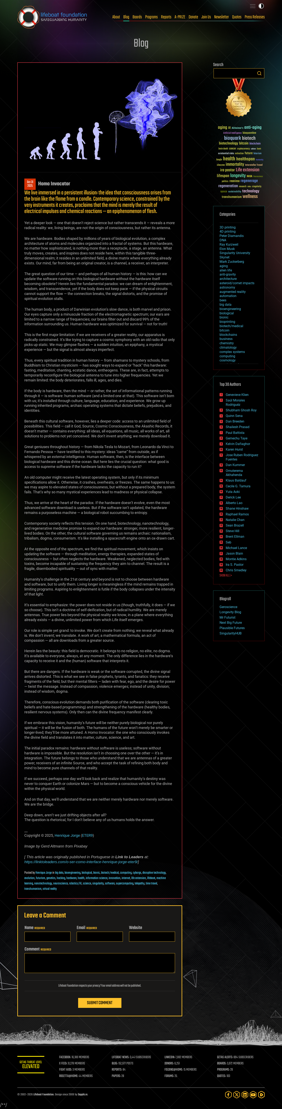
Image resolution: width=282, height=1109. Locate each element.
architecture (228, 279)
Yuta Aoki (233, 492)
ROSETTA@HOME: (70, 1076)
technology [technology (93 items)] (250, 191)
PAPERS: (117, 1076)
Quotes (236, 17)
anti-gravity (228, 274)
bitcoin (224, 330)
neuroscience (60, 883)
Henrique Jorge (67, 835)
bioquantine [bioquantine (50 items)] (249, 133)
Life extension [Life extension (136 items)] (247, 170)
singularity (98, 883)
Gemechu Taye (236, 438)
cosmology (228, 360)
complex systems (232, 352)
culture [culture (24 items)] (253, 149)
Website (135, 927)
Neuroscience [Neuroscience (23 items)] (258, 177)
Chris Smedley (236, 570)
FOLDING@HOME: (175, 1069)
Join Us (206, 17)
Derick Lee (233, 497)
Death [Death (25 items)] (259, 149)
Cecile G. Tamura (238, 486)
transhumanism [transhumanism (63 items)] (232, 197)
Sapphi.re (82, 1094)
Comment (38, 949)
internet (126, 878)
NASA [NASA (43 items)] (249, 176)
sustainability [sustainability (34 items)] (234, 192)
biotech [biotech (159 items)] (249, 138)
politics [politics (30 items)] (225, 181)
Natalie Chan (235, 520)
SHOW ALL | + (226, 575)
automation (228, 296)
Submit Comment (99, 1002)
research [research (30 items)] (242, 186)
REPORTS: (118, 1069)
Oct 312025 (30, 184)
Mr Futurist (227, 617)
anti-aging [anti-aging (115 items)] (253, 127)
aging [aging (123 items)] (222, 127)
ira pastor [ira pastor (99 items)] (227, 170)
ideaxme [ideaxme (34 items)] (221, 165)
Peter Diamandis (232, 236)
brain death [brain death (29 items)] (223, 149)
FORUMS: (170, 1076)
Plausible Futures (232, 628)
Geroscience (228, 607)
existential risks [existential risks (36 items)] (226, 153)
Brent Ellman (235, 537)
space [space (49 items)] (223, 191)
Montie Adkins (236, 559)
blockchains (228, 335)
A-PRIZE (180, 17)
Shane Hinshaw (237, 508)
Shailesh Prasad (237, 427)
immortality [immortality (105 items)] (235, 164)
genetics (50, 878)
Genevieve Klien (237, 395)
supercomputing (124, 883)
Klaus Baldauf (236, 480)
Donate (193, 17)
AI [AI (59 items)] (229, 128)
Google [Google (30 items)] (219, 160)
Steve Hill (232, 531)
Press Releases (255, 17)
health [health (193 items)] (229, 159)
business (226, 339)
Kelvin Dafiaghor (238, 444)
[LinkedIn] (245, 1094)
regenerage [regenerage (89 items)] (249, 181)
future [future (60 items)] (249, 153)
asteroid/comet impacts (237, 283)
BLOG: (116, 1063)
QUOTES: (222, 1076)
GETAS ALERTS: (226, 1057)
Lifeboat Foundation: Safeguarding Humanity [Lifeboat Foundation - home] (52, 17)
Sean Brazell (235, 525)
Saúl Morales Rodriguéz (235, 402)
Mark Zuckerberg (232, 262)
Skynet (224, 257)
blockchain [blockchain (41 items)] (255, 144)
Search (259, 73)
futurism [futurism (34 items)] (257, 153)
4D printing (228, 231)
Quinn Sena (234, 416)
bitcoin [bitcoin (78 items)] (243, 143)
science (87, 883)
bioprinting (227, 322)
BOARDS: (222, 1063)
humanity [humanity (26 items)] (259, 160)
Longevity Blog (230, 612)
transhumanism (32, 889)
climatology (228, 347)
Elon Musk (227, 249)
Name (35, 927)
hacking (61, 878)
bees (223, 300)
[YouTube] (253, 1094)
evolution (29, 878)
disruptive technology (154, 873)
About (116, 17)
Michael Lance (236, 548)
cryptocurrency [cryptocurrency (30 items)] (243, 149)
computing (126, 873)
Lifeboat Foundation (43, 1094)
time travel (151, 883)
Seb (228, 542)
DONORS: (170, 1063)
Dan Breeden (235, 421)
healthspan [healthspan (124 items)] (245, 159)
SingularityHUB (231, 633)
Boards (137, 17)
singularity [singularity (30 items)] (256, 186)
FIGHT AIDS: (67, 1069)
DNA (223, 240)
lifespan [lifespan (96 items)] (223, 176)
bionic (96, 873)
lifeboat (151, 878)
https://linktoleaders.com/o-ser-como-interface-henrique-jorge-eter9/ (81, 862)
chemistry (227, 343)
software (110, 883)
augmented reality (233, 292)
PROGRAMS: (224, 1069)
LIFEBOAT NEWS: (122, 1057)
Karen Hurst (234, 449)
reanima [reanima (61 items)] (234, 181)
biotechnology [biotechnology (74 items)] (228, 143)
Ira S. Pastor (234, 565)
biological (87, 873)
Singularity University (235, 253)
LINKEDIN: (171, 1057)
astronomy (227, 287)
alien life (226, 270)
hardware (71, 878)
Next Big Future (231, 623)
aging (224, 266)
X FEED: (65, 1063)
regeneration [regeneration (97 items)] (228, 186)
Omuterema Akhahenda (234, 473)
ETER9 (87, 835)
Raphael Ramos (237, 514)
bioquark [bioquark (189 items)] (232, 138)
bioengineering (72, 873)
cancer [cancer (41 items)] (232, 148)
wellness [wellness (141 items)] (250, 196)
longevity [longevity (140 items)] (238, 176)
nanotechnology (43, 883)
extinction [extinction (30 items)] (239, 153)
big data (59, 873)
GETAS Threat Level (32, 1065)
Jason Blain (234, 553)
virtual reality (50, 889)
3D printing (228, 227)
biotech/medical (110, 873)
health (81, 878)
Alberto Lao (234, 503)
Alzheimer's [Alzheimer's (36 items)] (237, 128)
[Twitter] (236, 1094)
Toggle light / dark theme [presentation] (261, 6)
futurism (40, 878)
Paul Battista (235, 433)
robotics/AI (75, 883)
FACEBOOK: (67, 1057)
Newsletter (221, 17)
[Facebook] (228, 1094)
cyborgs (137, 873)
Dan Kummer (235, 465)
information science (96, 878)
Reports (166, 17)
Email (87, 927)
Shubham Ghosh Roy (241, 410)
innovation (114, 878)
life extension (138, 878)
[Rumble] (261, 1094)
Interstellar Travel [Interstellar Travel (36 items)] (254, 165)
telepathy (140, 883)
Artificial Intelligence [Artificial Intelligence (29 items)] (232, 133)
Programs (151, 17)
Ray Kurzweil (229, 244)
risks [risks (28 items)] (249, 186)
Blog (126, 17)
